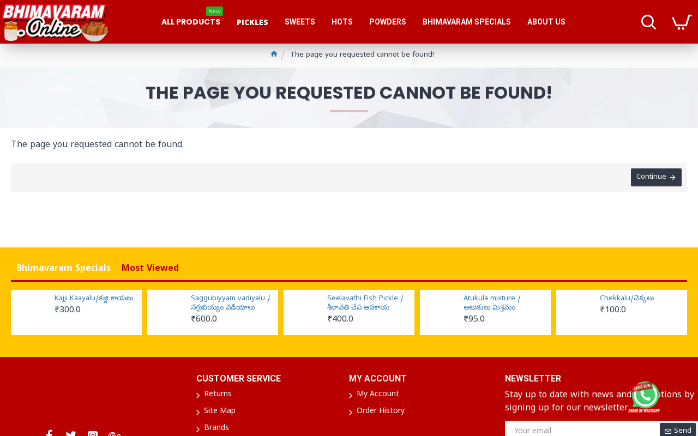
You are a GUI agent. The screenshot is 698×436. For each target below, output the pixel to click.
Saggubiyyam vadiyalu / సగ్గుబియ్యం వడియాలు (230, 304)
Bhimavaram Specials (63, 269)
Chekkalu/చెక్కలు (627, 299)
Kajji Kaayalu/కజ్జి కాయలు (94, 299)
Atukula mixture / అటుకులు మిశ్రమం (492, 304)
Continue (651, 177)
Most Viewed (150, 269)
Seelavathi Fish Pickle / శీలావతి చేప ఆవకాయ (365, 304)
